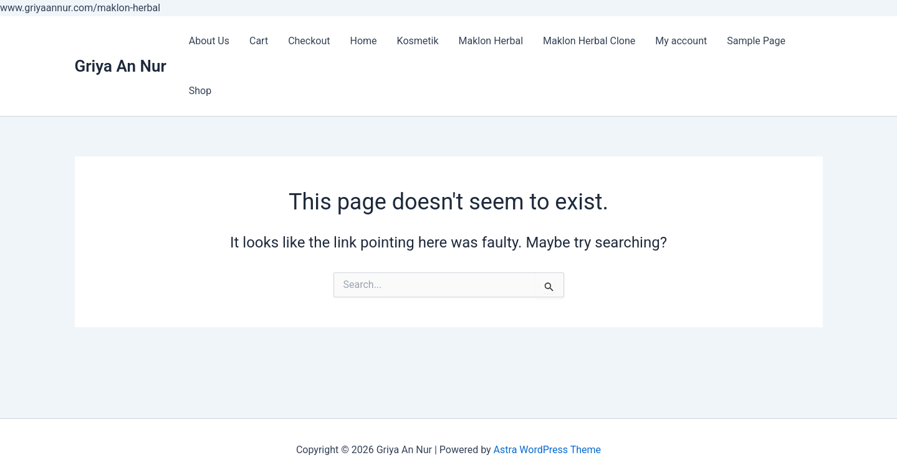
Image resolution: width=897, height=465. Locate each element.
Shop (200, 91)
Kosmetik (418, 41)
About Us (209, 41)
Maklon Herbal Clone (589, 41)
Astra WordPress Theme (547, 450)
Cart (258, 41)
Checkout (309, 41)
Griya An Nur (120, 66)
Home (363, 41)
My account (681, 41)
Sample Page (756, 41)
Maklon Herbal (491, 41)
